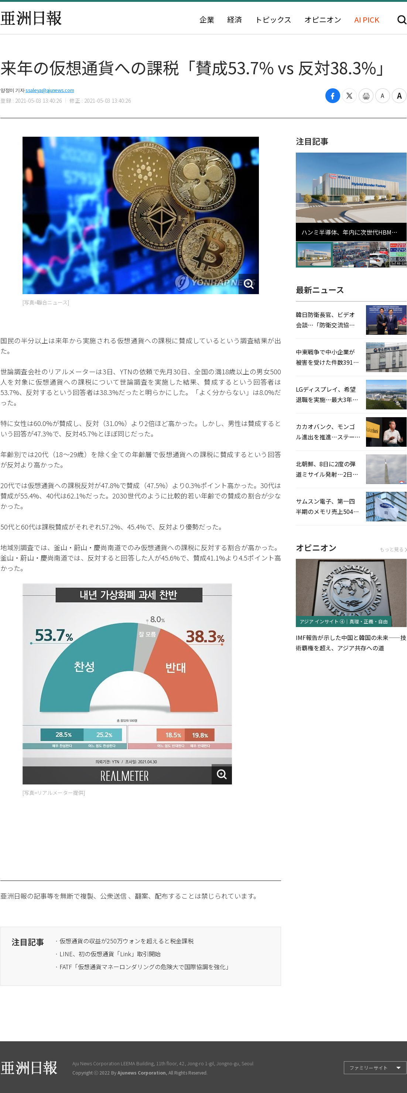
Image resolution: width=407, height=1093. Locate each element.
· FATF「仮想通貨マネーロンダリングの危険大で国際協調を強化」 (143, 966)
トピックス (273, 19)
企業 (206, 19)
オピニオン (322, 19)
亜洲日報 (31, 18)
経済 (234, 19)
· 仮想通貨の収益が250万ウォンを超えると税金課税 (124, 940)
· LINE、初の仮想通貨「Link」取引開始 (108, 953)
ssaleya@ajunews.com (49, 89)
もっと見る (393, 549)
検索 (402, 19)
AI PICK (366, 19)
